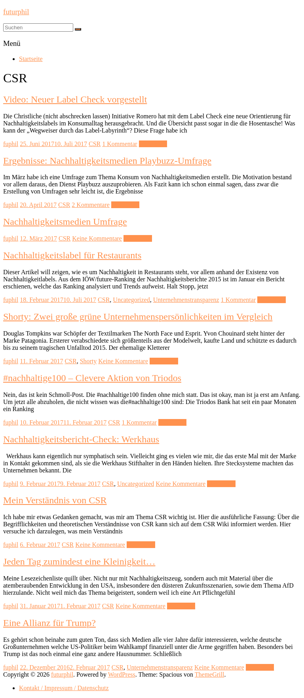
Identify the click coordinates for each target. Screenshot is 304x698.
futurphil (16, 12)
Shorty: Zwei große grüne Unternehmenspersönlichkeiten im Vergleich (137, 316)
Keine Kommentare (97, 238)
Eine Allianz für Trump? (49, 623)
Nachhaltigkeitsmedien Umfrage (65, 221)
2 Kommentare (91, 204)
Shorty (88, 361)
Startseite (31, 58)
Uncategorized (131, 299)
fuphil (10, 143)
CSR (95, 143)
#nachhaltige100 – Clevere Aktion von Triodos (92, 378)
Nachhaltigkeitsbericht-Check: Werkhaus (81, 439)
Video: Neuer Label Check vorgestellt (75, 99)
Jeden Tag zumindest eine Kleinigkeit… (79, 561)
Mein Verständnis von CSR (55, 500)
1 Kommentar (119, 143)
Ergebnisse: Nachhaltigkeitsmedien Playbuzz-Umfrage (107, 161)
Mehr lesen (153, 143)
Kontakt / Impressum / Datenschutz (64, 688)
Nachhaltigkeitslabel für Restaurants (72, 255)
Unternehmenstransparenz (186, 299)
